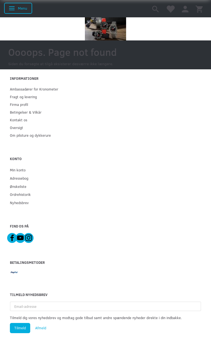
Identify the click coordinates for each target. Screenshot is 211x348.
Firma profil (19, 104)
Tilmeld (20, 327)
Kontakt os (18, 119)
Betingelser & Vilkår (25, 112)
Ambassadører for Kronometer (34, 89)
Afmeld (40, 327)
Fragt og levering (23, 96)
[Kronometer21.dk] (105, 28)
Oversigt (16, 127)
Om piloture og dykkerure (30, 135)
